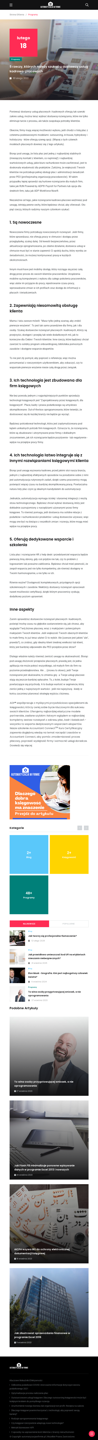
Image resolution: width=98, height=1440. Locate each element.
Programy (15, 59)
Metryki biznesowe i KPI (22, 1427)
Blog (30, 931)
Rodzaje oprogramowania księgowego (29, 1418)
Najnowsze (29, 924)
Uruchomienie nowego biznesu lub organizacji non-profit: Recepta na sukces (47, 1406)
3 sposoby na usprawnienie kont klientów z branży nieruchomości (42, 1432)
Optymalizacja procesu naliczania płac (29, 1393)
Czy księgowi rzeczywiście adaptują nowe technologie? (37, 1423)
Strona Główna (17, 14)
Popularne (69, 924)
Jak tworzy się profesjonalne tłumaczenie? (52, 935)
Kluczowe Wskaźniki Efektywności (26, 1380)
